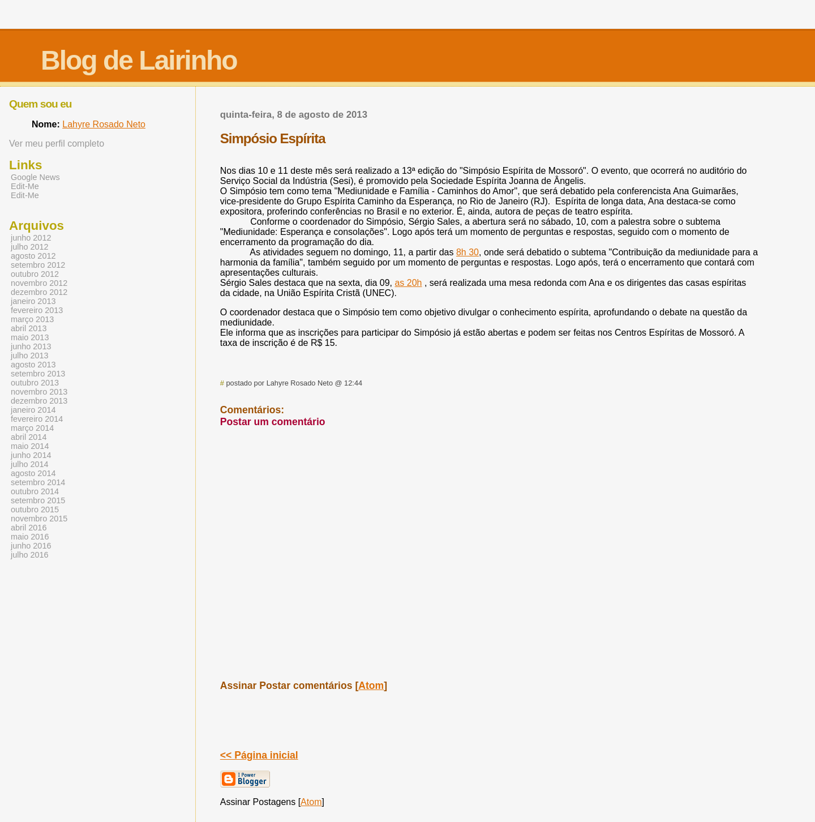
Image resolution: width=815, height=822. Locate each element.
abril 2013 (28, 328)
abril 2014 (28, 437)
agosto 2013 (33, 364)
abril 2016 (28, 527)
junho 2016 (31, 545)
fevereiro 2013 (37, 310)
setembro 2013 (38, 373)
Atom (371, 685)
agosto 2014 (33, 473)
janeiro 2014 (33, 409)
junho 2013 (31, 346)
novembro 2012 (39, 283)
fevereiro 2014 (37, 418)
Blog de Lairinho (139, 60)
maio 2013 (30, 337)
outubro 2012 (35, 274)
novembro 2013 (39, 391)
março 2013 (32, 319)
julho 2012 (30, 246)
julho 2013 (30, 355)
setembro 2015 (38, 500)
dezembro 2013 (39, 400)
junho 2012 (31, 237)
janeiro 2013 (33, 301)
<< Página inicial (259, 755)
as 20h (408, 283)
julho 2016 (30, 554)
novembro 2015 (39, 518)
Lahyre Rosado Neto (103, 124)
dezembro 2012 (39, 292)
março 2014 (32, 428)
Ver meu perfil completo (56, 143)
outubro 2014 (35, 491)
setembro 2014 (38, 482)
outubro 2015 (35, 509)
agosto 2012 (33, 255)
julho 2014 (30, 464)
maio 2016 (30, 536)
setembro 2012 (38, 264)
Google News (35, 177)
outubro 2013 (35, 382)
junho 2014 (31, 455)
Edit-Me (25, 186)
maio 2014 (30, 446)
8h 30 (467, 252)
